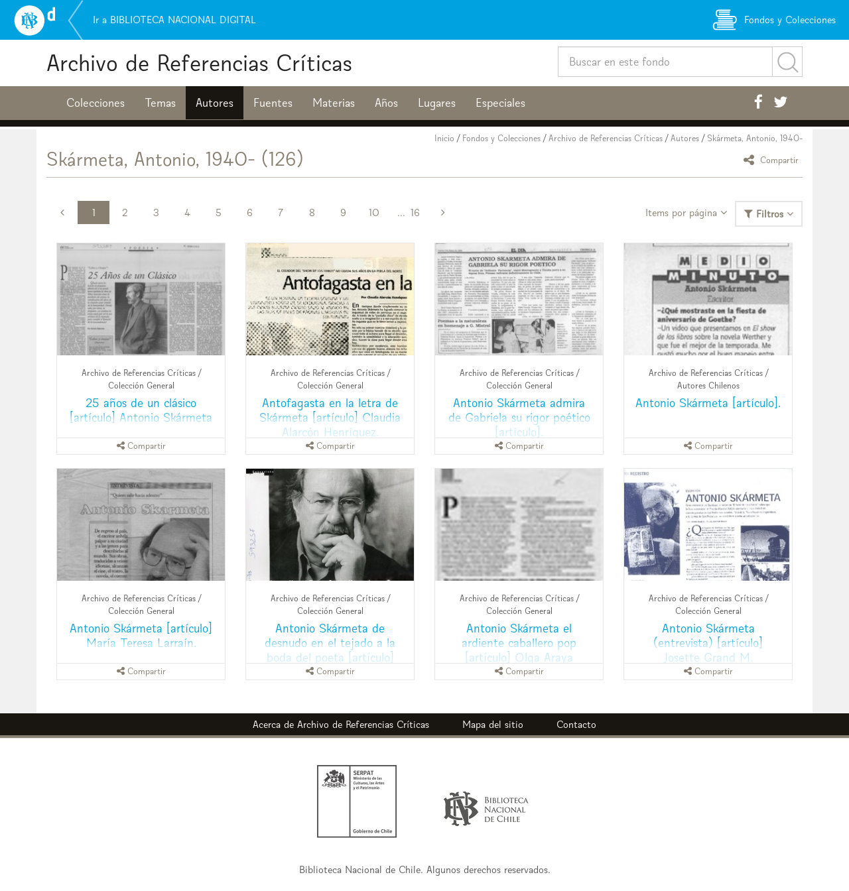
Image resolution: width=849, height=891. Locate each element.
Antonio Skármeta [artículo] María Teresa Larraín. (141, 635)
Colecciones (95, 102)
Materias (333, 102)
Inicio (444, 138)
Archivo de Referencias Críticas (199, 63)
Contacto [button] (576, 724)
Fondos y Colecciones (501, 138)
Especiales (500, 102)
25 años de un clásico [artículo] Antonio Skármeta (141, 410)
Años (386, 102)
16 (415, 212)
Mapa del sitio (492, 724)
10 (374, 212)
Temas (160, 102)
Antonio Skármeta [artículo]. (708, 402)
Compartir (773, 159)
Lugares (437, 102)
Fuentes (273, 102)
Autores (214, 102)
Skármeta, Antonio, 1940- (755, 138)
